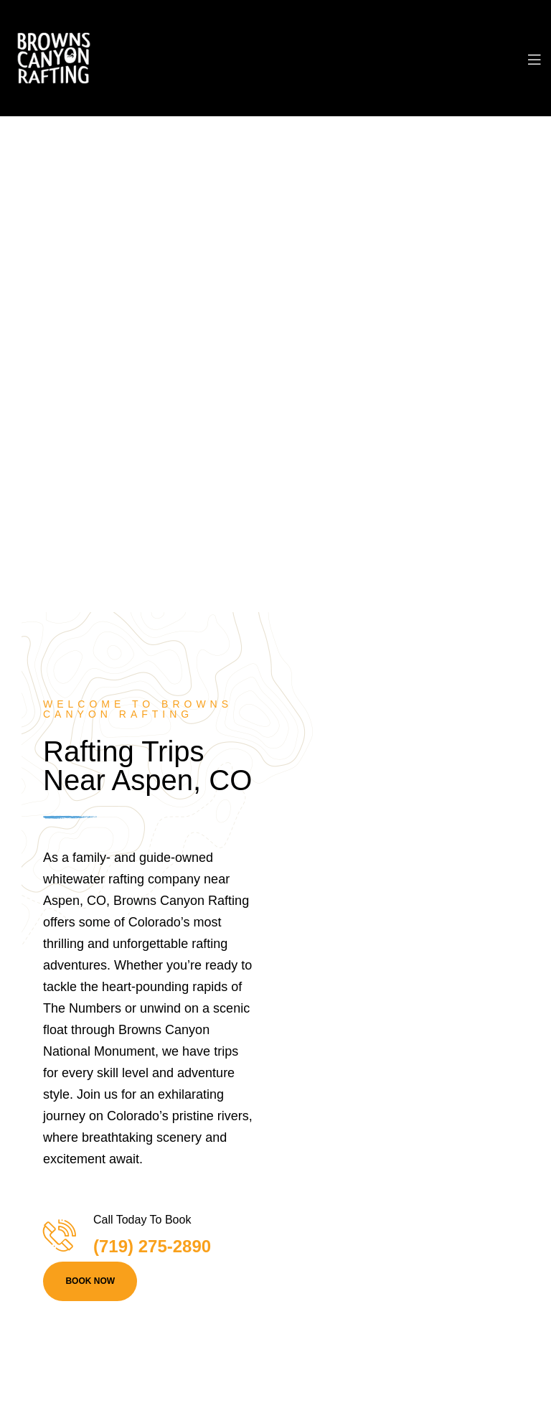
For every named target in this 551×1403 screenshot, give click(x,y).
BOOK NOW (90, 1281)
